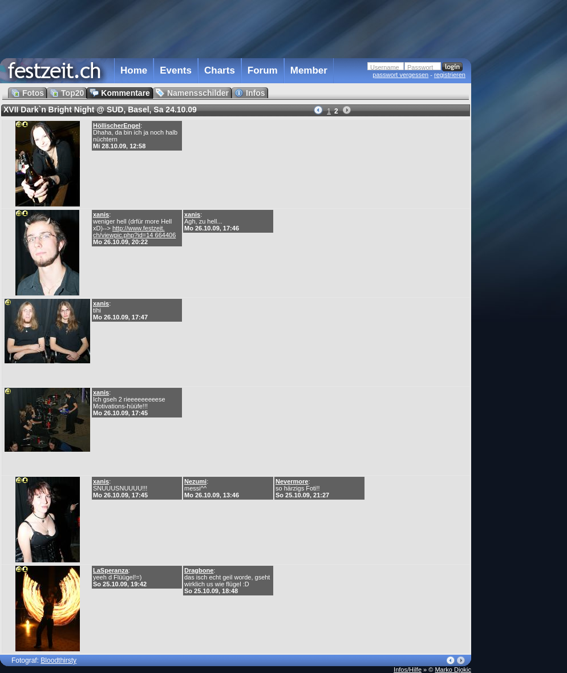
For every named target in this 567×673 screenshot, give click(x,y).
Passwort (420, 67)
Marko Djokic (453, 669)
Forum (263, 70)
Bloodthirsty (58, 660)
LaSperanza (110, 570)
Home (133, 70)
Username (384, 67)
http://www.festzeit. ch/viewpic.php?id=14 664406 (134, 231)
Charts (219, 70)
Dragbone (198, 570)
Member (308, 70)
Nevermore (292, 481)
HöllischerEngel (116, 125)
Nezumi (195, 481)
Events (176, 70)
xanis (101, 214)
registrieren (449, 74)
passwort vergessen (400, 74)
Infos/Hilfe (408, 669)
